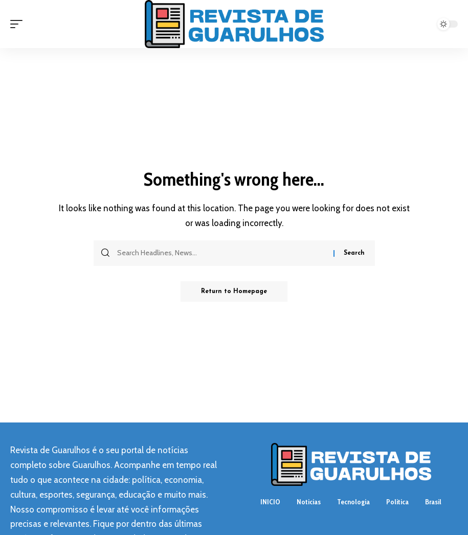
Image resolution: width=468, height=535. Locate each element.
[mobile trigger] (19, 24)
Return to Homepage (234, 291)
